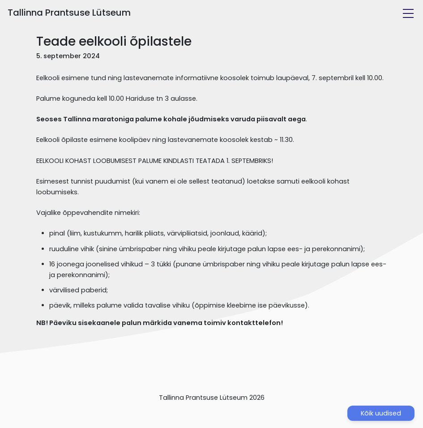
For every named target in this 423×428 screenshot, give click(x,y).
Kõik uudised (381, 413)
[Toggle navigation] (408, 13)
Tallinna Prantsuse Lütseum (69, 12)
